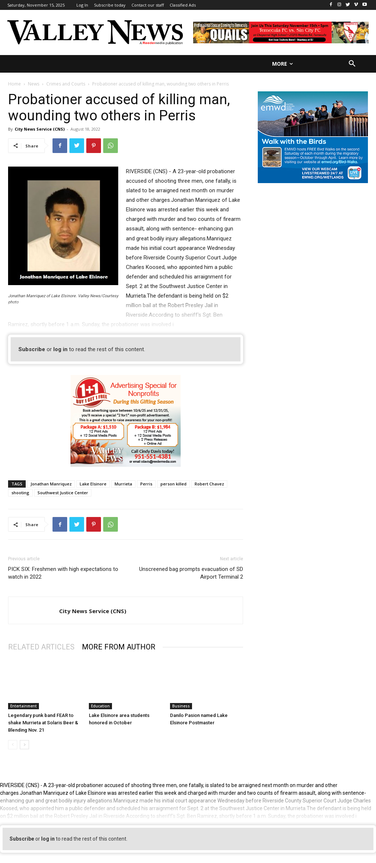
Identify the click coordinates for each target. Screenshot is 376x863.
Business (181, 706)
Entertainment (23, 706)
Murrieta (123, 484)
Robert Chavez (209, 484)
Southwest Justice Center (62, 492)
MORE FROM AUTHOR (118, 646)
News (33, 84)
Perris (146, 484)
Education (100, 706)
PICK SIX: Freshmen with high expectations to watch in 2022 (63, 573)
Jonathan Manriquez (51, 484)
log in (60, 349)
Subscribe (31, 349)
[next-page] (24, 744)
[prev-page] (12, 744)
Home (14, 84)
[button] (352, 64)
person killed (173, 484)
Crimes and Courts (65, 84)
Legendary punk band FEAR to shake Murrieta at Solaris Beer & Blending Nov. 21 (43, 723)
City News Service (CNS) (40, 129)
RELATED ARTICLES (41, 646)
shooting (20, 492)
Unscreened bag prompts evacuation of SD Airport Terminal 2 (191, 573)
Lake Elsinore (93, 484)
